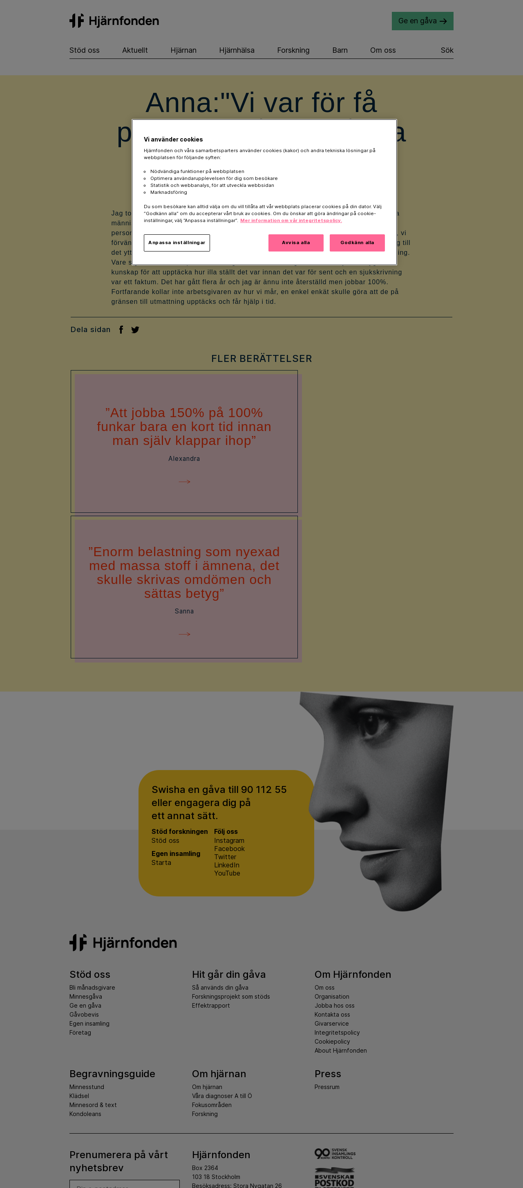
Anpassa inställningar (177, 242)
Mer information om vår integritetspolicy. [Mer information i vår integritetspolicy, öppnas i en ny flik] (291, 220)
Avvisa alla (296, 242)
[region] (264, 192)
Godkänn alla (357, 242)
